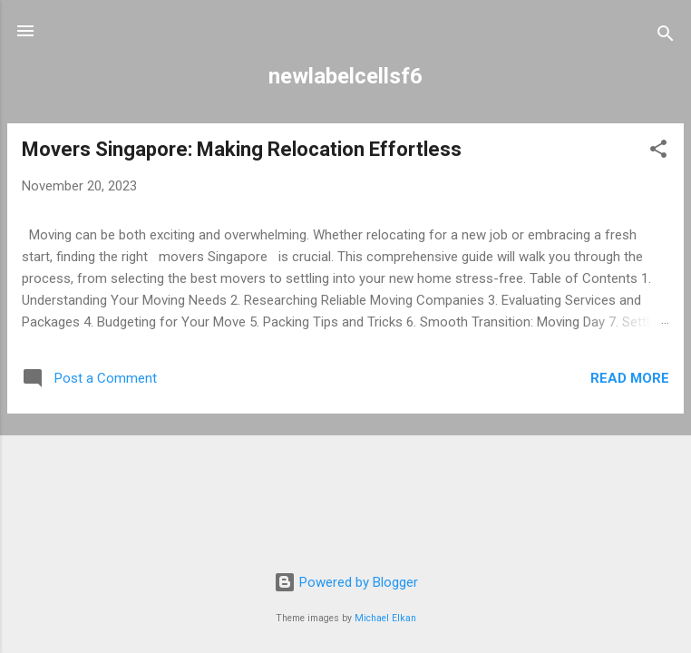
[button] (658, 152)
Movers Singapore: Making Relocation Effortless (242, 149)
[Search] (665, 36)
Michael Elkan (385, 618)
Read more (629, 378)
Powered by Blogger (346, 582)
